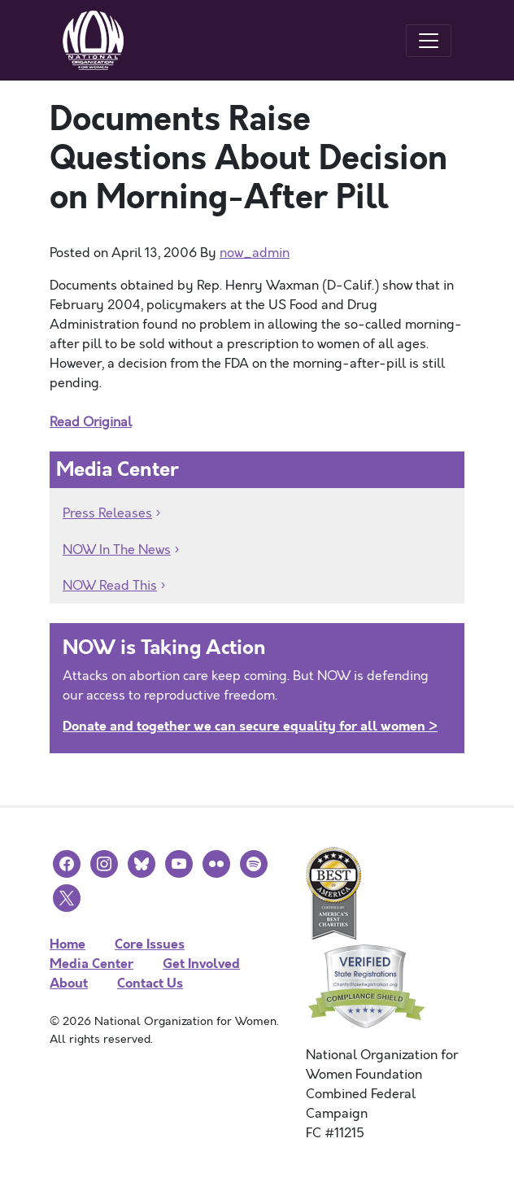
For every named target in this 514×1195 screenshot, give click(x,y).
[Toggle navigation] (428, 40)
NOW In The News (117, 550)
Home (67, 944)
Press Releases (107, 513)
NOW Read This (110, 586)
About (69, 983)
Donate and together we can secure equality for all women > (250, 726)
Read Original (91, 422)
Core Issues (150, 944)
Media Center (91, 963)
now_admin (255, 253)
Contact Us (150, 983)
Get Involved (201, 963)
